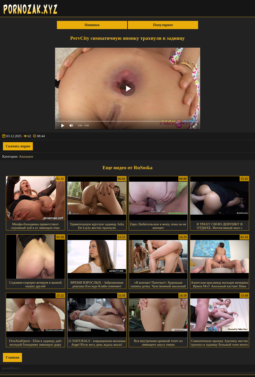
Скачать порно (18, 146)
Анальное (26, 156)
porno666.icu (11, 368)
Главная (12, 357)
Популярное (163, 25)
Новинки (92, 25)
